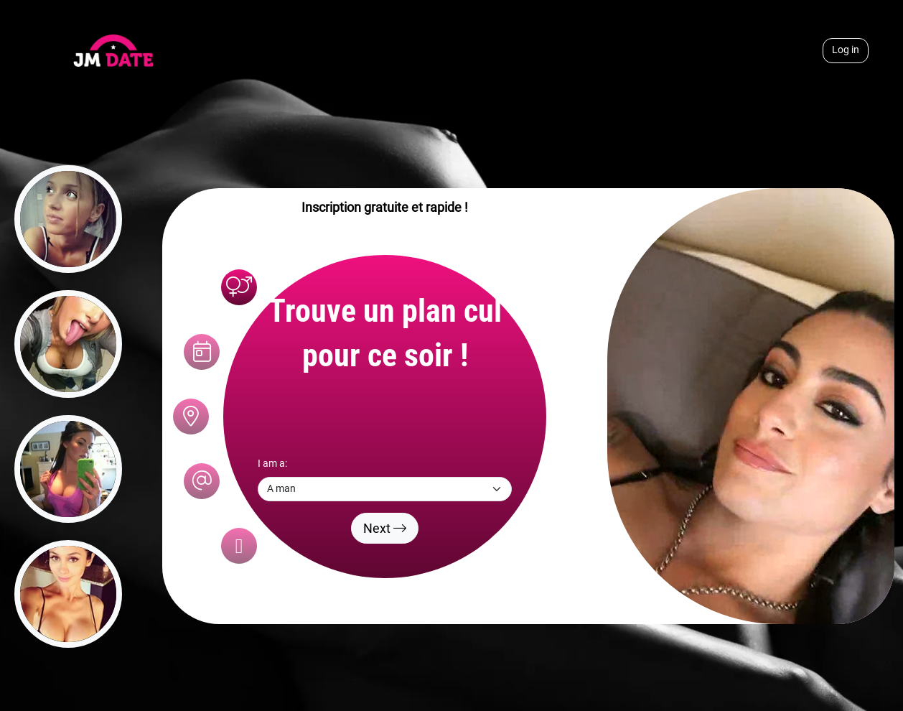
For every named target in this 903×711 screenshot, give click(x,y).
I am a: (272, 463)
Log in (845, 50)
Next (384, 528)
